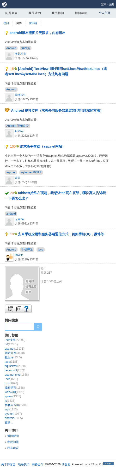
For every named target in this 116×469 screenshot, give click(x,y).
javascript (15, 370)
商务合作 (37, 464)
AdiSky (19, 131)
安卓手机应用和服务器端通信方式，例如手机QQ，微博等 (61, 234)
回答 (19, 23)
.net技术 (15, 340)
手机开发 (27, 249)
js (10, 400)
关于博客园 (8, 464)
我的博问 (58, 13)
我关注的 (35, 13)
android (11, 213)
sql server (15, 366)
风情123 (20, 95)
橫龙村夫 (20, 53)
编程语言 (15, 387)
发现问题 (13, 442)
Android (11, 48)
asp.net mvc (17, 374)
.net (11, 379)
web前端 (14, 392)
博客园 (66, 464)
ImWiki (19, 255)
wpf (11, 409)
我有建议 (13, 448)
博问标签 (81, 13)
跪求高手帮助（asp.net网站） (42, 146)
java (40, 249)
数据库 (13, 357)
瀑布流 (25, 48)
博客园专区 (16, 405)
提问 (6, 23)
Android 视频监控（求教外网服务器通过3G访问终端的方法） (57, 110)
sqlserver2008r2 (31, 172)
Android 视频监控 (17, 126)
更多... (9, 422)
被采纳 (33, 23)
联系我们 (24, 464)
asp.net (11, 172)
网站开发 (15, 353)
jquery (13, 396)
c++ (11, 383)
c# (11, 344)
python (13, 413)
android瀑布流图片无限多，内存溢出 (38, 33)
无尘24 (19, 219)
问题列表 (11, 13)
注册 (112, 4)
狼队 (17, 178)
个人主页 (104, 13)
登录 (104, 4)
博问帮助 (13, 436)
